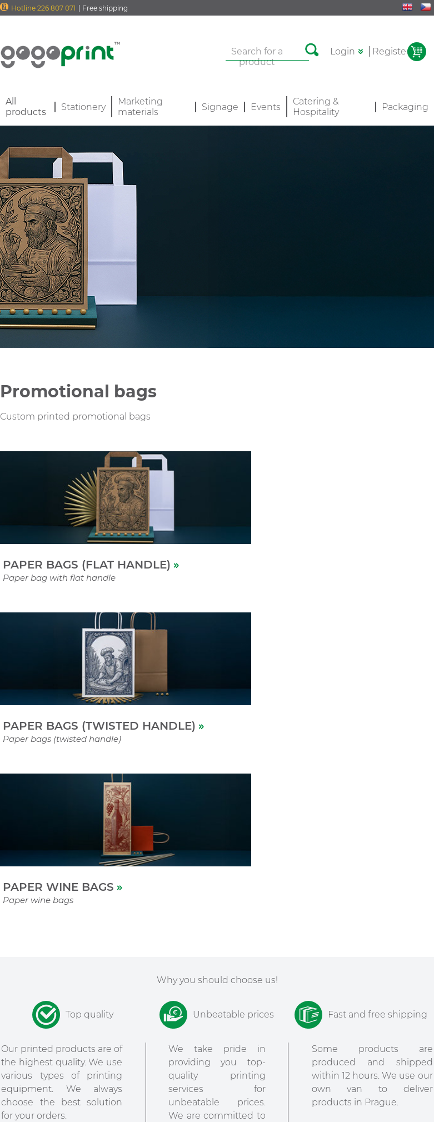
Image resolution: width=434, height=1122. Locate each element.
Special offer (25, 993)
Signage (220, 107)
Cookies (216, 1089)
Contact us (87, 976)
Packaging (405, 107)
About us (18, 943)
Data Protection (216, 1100)
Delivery (82, 943)
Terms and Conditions (216, 1075)
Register (391, 51)
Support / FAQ (94, 960)
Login (342, 51)
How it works (26, 960)
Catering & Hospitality (316, 106)
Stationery (83, 107)
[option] (139, 881)
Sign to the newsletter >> (351, 1062)
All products (24, 976)
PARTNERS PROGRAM (198, 951)
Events (266, 107)
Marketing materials (140, 106)
